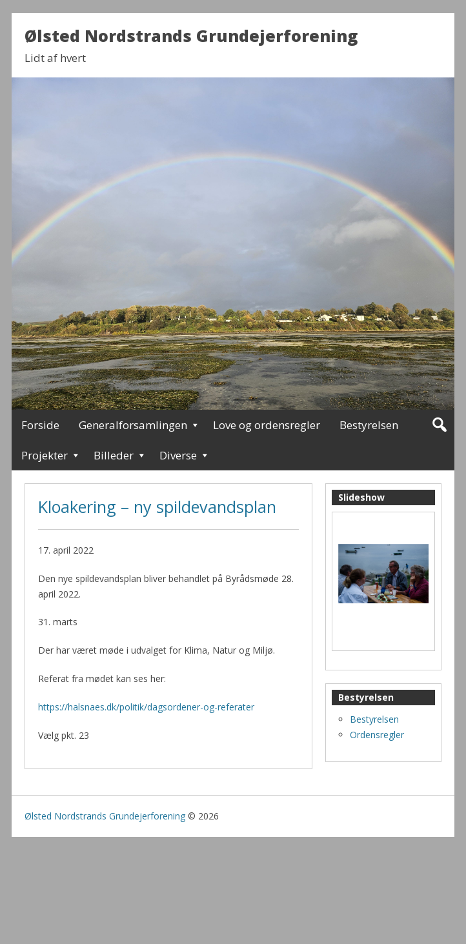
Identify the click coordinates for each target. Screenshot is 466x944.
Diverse (178, 455)
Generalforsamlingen (133, 424)
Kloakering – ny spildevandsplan (157, 506)
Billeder (114, 455)
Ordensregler (377, 734)
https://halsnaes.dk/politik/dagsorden (115, 707)
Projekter (44, 455)
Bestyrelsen (368, 424)
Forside (40, 424)
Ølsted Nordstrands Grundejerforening (191, 35)
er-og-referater (223, 707)
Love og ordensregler (266, 424)
